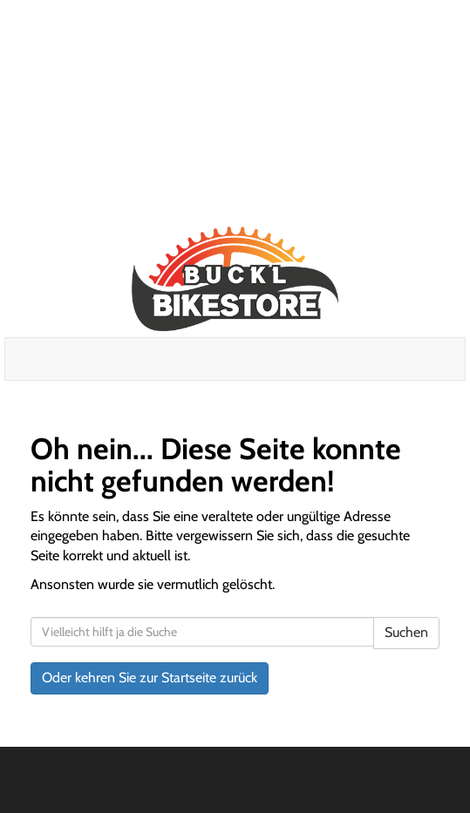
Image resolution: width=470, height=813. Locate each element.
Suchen (406, 632)
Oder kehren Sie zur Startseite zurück (149, 677)
